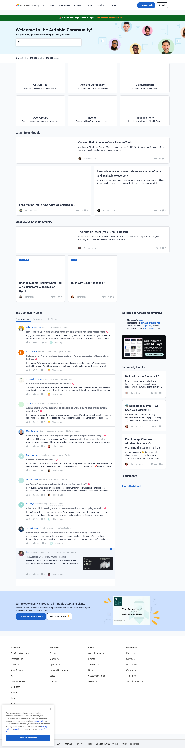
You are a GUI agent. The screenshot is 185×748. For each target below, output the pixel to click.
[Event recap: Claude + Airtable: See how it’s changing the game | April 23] (144, 451)
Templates (131, 675)
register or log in (146, 320)
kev (27, 552)
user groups (145, 325)
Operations (55, 664)
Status (14, 709)
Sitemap (68, 744)
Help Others (51, 319)
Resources (131, 647)
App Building (17, 670)
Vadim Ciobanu (32, 528)
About (14, 692)
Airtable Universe (134, 681)
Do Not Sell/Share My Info (107, 744)
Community (132, 670)
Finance (53, 681)
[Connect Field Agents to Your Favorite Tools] (93, 150)
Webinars (92, 681)
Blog (13, 703)
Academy (101, 5)
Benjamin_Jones (33, 455)
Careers (14, 698)
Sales (52, 675)
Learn (91, 647)
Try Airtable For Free (20, 720)
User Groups (64, 5)
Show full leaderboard (132, 486)
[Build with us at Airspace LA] (92, 278)
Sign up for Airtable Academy (30, 616)
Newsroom (16, 714)
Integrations (17, 658)
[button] (146, 5)
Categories (38, 319)
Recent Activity (23, 319)
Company (15, 686)
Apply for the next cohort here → (111, 17)
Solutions (54, 647)
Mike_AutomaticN (34, 327)
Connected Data (19, 681)
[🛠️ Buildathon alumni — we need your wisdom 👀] (144, 415)
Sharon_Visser (32, 503)
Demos (91, 670)
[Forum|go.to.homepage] (28, 5)
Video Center (94, 664)
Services (130, 658)
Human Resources (59, 670)
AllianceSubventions (35, 379)
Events (91, 5)
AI (12, 675)
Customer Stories (96, 675)
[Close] (50, 726)
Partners (130, 653)
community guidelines (150, 322)
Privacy (79, 744)
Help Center (114, 5)
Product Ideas (79, 5)
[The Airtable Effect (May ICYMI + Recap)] (93, 239)
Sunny (29, 403)
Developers (131, 664)
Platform (15, 647)
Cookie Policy (39, 738)
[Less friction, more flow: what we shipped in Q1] (53, 191)
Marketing (55, 658)
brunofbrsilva (32, 479)
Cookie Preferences (130, 744)
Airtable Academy (97, 653)
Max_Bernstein (32, 431)
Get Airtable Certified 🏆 (59, 616)
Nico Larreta (31, 351)
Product (53, 653)
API (58, 744)
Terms (89, 744)
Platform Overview (20, 653)
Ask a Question (149, 328)
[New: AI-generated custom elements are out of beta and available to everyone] (132, 191)
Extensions (16, 664)
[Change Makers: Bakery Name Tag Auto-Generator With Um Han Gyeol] (40, 278)
